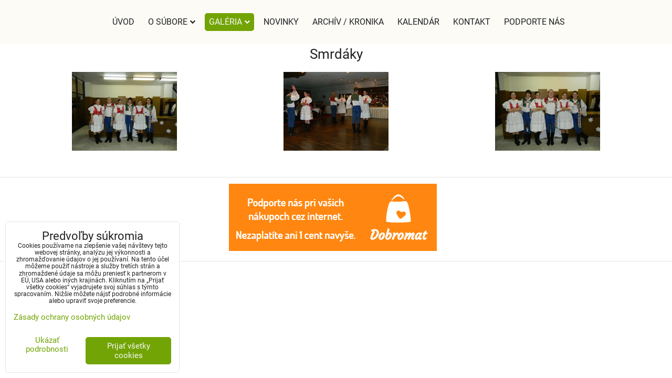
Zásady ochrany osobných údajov (72, 317)
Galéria (229, 22)
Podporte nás (534, 22)
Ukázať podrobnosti (47, 344)
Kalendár (418, 22)
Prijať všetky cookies (128, 350)
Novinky (281, 22)
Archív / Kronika (348, 22)
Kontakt (471, 22)
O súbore (171, 22)
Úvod (123, 22)
